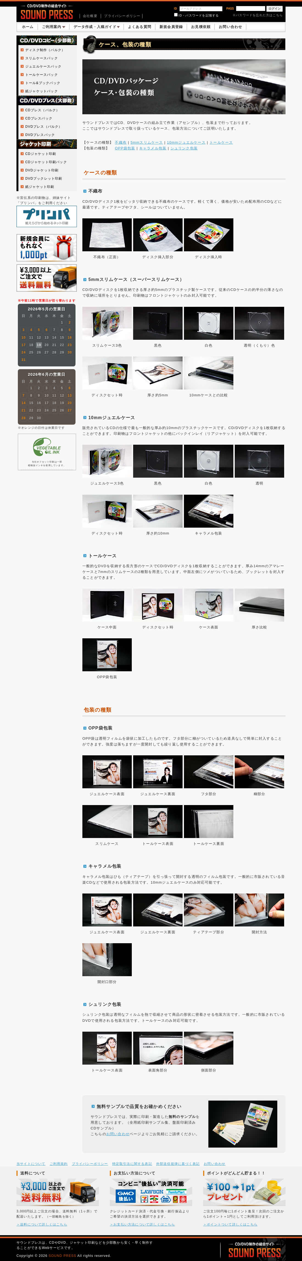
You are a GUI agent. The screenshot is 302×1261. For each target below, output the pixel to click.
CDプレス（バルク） (42, 110)
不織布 (121, 142)
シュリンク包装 (184, 148)
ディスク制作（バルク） (45, 50)
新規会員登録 (171, 27)
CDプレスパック (38, 118)
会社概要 (90, 16)
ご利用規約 (59, 1164)
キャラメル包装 (152, 148)
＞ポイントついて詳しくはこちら (230, 1224)
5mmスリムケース (146, 142)
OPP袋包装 (125, 148)
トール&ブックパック (42, 83)
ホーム (28, 27)
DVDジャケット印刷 (41, 170)
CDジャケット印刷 (40, 154)
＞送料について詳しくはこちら (41, 1224)
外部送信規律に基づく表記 (178, 1164)
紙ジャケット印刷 (39, 187)
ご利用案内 (53, 27)
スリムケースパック (41, 58)
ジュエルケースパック (43, 66)
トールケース (221, 142)
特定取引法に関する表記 (132, 1164)
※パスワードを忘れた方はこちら (258, 15)
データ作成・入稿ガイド (97, 27)
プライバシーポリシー (122, 16)
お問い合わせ (230, 27)
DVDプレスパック (40, 135)
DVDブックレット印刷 (43, 178)
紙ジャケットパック (41, 91)
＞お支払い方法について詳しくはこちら (142, 1224)
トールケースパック (41, 75)
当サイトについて (31, 1164)
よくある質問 (139, 27)
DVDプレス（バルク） (43, 127)
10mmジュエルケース (186, 142)
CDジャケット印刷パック (46, 162)
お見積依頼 (201, 27)
